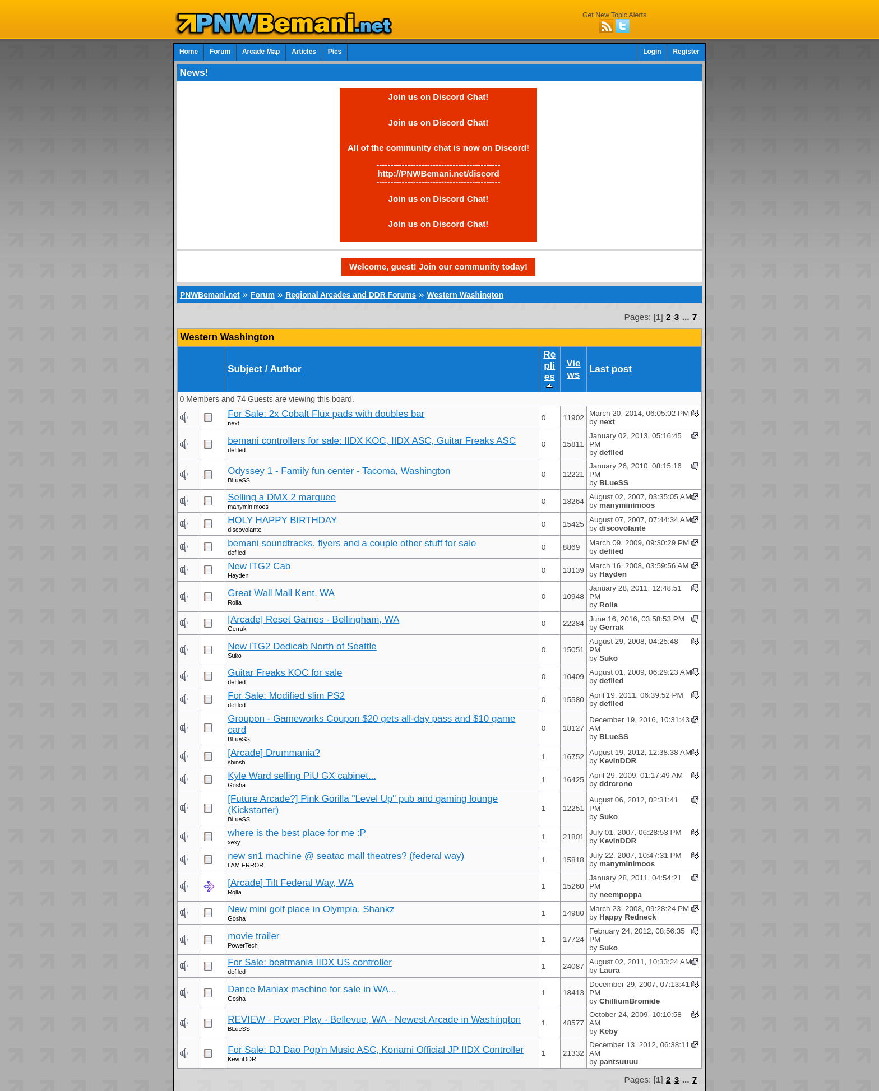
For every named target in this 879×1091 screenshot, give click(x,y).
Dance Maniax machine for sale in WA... (312, 989)
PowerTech (243, 945)
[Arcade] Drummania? (274, 753)
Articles (304, 51)
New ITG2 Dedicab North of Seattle (302, 646)
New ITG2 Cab (259, 566)
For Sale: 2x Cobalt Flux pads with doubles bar (326, 413)
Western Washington (465, 294)
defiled (237, 450)
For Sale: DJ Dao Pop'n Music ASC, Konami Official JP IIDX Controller (376, 1049)
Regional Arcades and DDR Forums (350, 294)
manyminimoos (248, 506)
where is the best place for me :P (297, 833)
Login (652, 51)
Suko (235, 655)
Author (286, 369)
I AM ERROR (245, 865)
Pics (334, 51)
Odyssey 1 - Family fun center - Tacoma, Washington (339, 471)
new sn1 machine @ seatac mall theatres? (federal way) (346, 856)
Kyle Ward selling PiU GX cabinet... (302, 775)
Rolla (235, 602)
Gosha (237, 785)
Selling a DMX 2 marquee (282, 497)
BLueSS (239, 480)
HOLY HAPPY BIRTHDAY (282, 520)
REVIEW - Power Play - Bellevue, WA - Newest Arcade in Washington (374, 1019)
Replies (549, 369)
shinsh (236, 762)
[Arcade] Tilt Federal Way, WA (290, 883)
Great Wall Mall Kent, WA (281, 593)
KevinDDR (242, 1059)
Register (686, 51)
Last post (610, 369)
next (233, 423)
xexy (234, 842)
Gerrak (237, 628)
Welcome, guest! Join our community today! (438, 266)
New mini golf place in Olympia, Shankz (311, 909)
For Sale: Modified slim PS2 (286, 695)
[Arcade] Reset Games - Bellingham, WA (313, 619)
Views (573, 369)
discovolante (244, 529)
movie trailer (253, 936)
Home (188, 51)
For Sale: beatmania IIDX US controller (310, 962)
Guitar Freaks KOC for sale (285, 672)
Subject (245, 369)
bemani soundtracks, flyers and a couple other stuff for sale (352, 543)
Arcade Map (261, 51)
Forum (220, 51)
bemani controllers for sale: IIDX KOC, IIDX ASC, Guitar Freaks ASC (372, 440)
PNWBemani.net (210, 294)
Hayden (238, 575)
